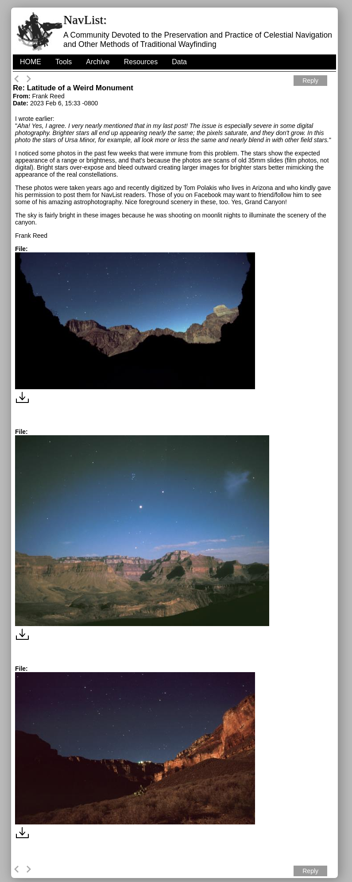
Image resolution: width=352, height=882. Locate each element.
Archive (97, 62)
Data (179, 62)
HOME (30, 62)
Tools (63, 62)
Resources (141, 62)
